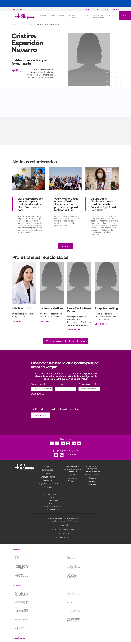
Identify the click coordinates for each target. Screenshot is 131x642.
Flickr (79, 443)
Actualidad (92, 484)
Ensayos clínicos (72, 16)
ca (14, 9)
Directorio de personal (92, 472)
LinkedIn (63, 443)
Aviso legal (64, 525)
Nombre (59, 384)
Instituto (47, 466)
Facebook (57, 443)
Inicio (14, 24)
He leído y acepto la (57, 409)
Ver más (65, 246)
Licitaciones (72, 478)
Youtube (74, 443)
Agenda (92, 481)
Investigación (52, 16)
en (17, 9)
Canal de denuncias (63, 538)
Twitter (52, 443)
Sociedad (112, 16)
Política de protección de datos (64, 529)
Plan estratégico (72, 466)
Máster (52, 497)
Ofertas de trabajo (92, 475)
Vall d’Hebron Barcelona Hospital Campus (52, 508)
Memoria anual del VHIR (52, 494)
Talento (62, 16)
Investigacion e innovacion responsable (72, 470)
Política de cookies (64, 534)
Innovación (84, 16)
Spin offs (72, 475)
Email (56, 454)
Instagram (68, 443)
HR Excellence (72, 481)
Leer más (16, 321)
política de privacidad (68, 409)
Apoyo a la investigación (98, 16)
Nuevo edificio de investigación (92, 467)
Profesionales (27, 24)
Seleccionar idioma (41, 384)
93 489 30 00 (71, 454)
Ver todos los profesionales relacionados (65, 341)
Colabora (92, 478)
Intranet (52, 504)
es (21, 9)
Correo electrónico (88, 384)
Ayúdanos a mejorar (52, 500)
